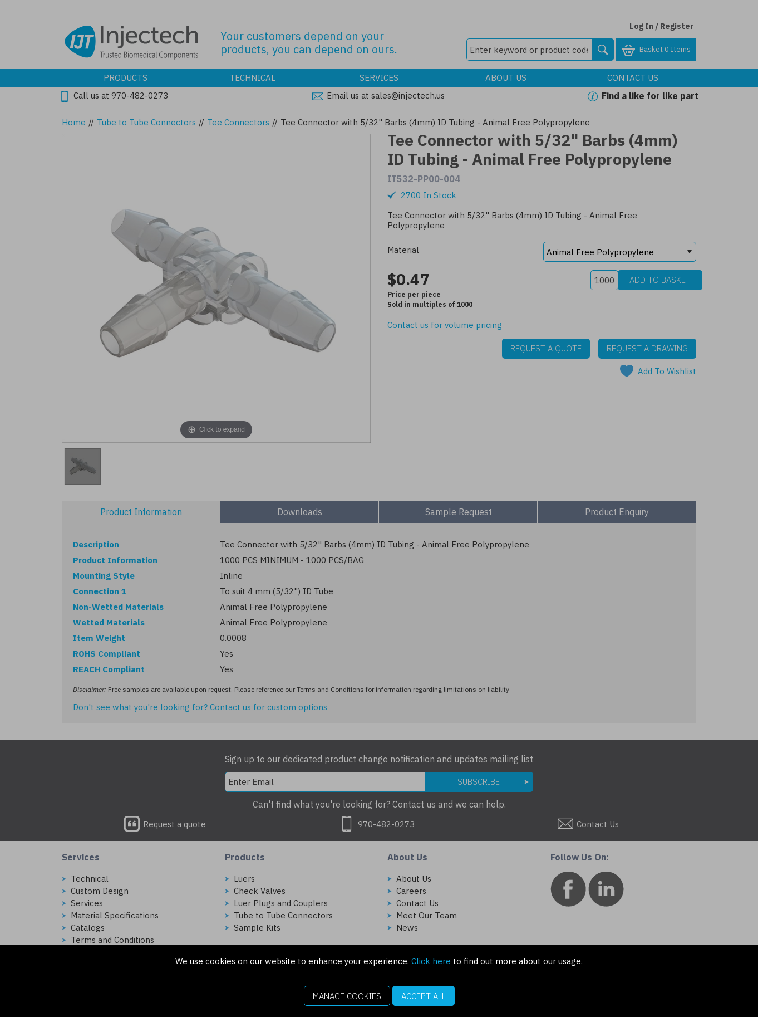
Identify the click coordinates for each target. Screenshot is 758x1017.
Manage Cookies (347, 996)
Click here (431, 961)
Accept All (423, 996)
